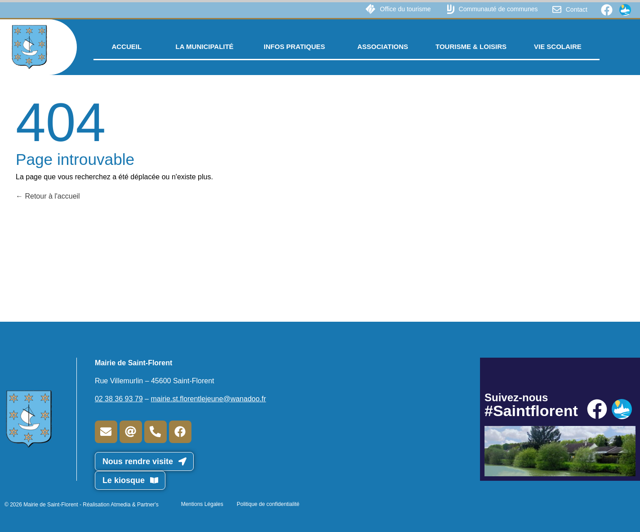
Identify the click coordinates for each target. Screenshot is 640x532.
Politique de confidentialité (268, 504)
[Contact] (556, 9)
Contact (576, 9)
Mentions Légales (202, 504)
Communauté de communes (498, 9)
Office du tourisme (405, 9)
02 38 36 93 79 (119, 399)
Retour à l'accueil (48, 196)
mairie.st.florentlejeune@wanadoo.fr (208, 399)
